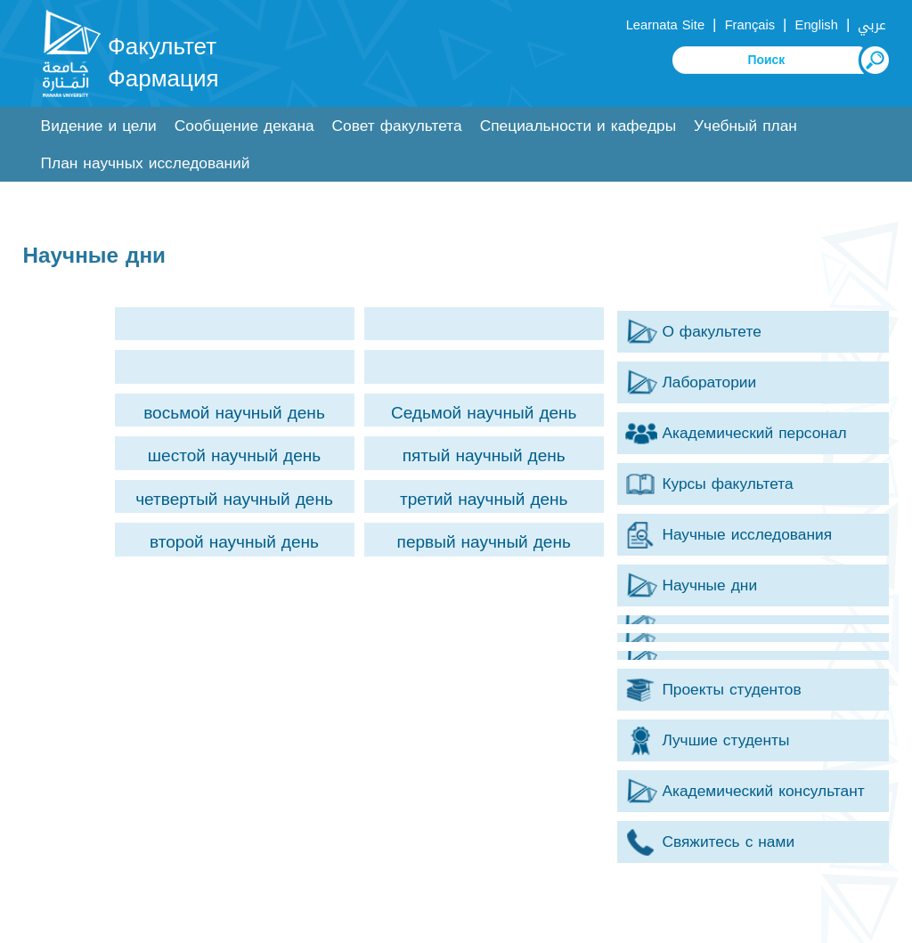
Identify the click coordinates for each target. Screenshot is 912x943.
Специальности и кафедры (578, 126)
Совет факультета (397, 126)
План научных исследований (145, 163)
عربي (872, 24)
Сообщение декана (244, 126)
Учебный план (745, 126)
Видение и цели (99, 126)
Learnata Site (665, 24)
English (816, 24)
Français (750, 24)
